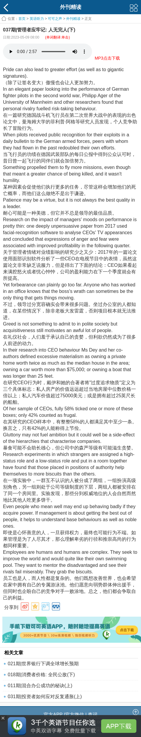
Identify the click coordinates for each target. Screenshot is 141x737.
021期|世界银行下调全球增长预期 (43, 663)
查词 (92, 714)
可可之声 (55, 19)
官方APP (53, 714)
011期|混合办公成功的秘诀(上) (40, 685)
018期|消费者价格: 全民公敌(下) (41, 674)
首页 (22, 19)
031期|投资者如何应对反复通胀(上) (45, 696)
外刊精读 (73, 19)
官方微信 (74, 714)
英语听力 (37, 19)
